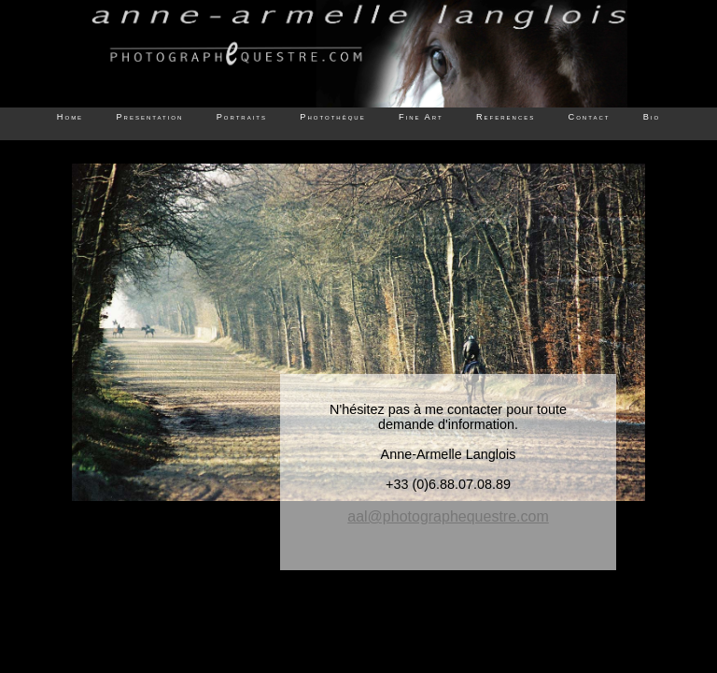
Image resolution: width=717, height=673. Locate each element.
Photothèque (332, 117)
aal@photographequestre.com (448, 516)
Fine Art (421, 117)
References (505, 117)
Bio (651, 117)
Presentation (149, 117)
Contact (590, 117)
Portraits (242, 117)
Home (70, 117)
